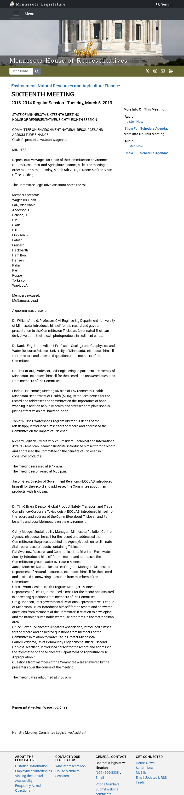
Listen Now (134, 121)
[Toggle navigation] (16, 14)
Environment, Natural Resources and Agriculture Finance (65, 85)
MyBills (141, 772)
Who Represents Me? (70, 766)
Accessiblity (24, 781)
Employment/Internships (33, 771)
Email (100, 777)
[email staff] (163, 71)
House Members (67, 771)
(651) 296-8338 (107, 772)
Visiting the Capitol (29, 776)
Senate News (145, 768)
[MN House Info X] (147, 71)
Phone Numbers (108, 784)
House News (145, 763)
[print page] (171, 71)
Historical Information (31, 766)
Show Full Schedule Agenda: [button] (146, 128)
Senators (62, 776)
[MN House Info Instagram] (155, 71)
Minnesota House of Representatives (69, 60)
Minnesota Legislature (38, 3)
